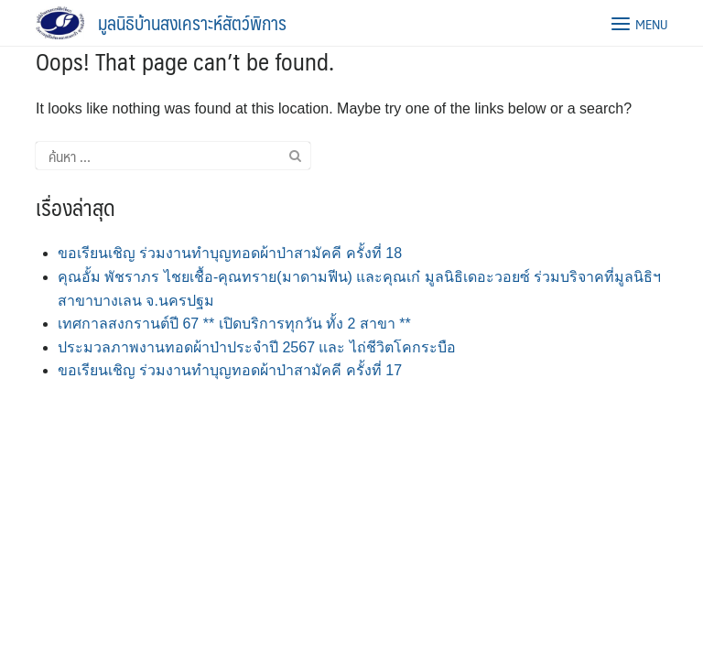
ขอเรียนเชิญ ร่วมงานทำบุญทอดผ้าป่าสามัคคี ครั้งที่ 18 (230, 253)
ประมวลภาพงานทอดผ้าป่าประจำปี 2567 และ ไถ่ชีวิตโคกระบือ (257, 347)
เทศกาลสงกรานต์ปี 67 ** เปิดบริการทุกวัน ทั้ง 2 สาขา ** (234, 323)
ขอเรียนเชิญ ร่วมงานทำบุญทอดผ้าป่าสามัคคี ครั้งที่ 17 (230, 370)
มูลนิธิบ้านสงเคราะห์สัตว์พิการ (192, 22)
